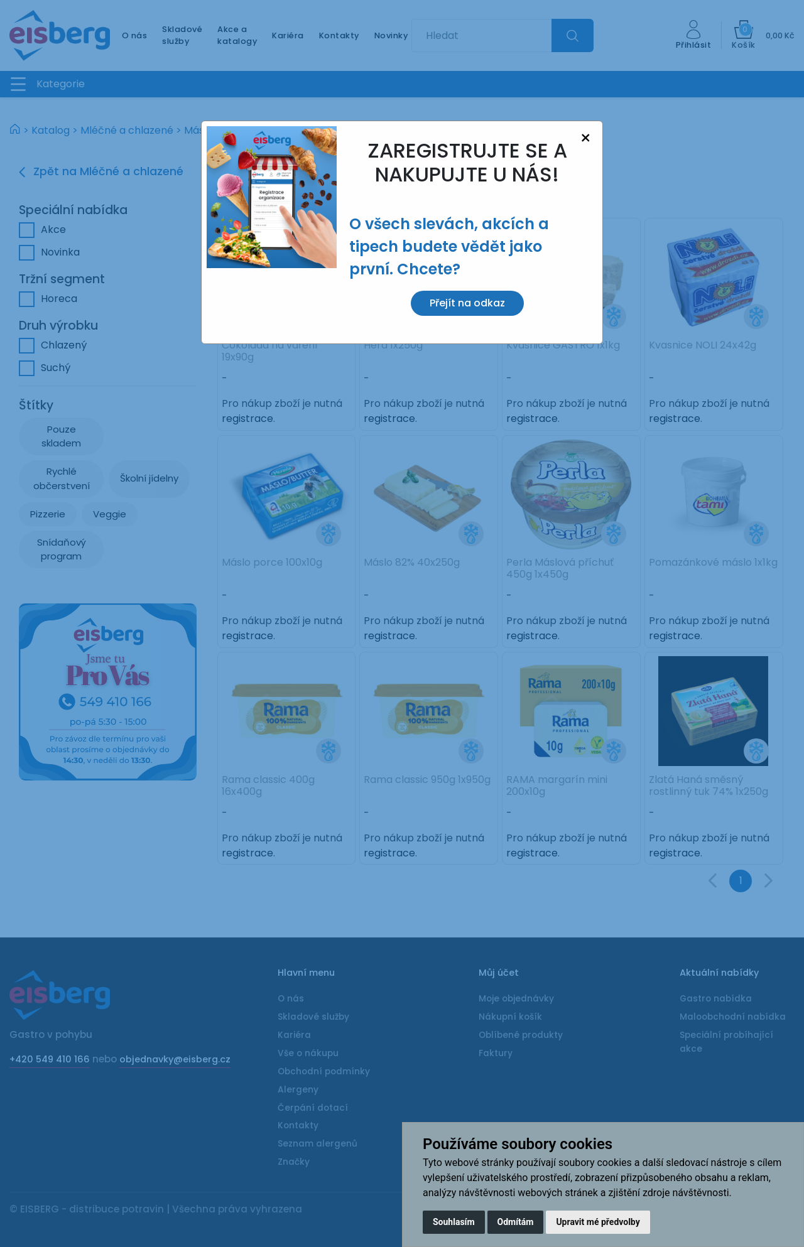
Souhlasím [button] (454, 1222)
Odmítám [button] (515, 1222)
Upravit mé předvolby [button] (597, 1222)
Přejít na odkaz (467, 303)
